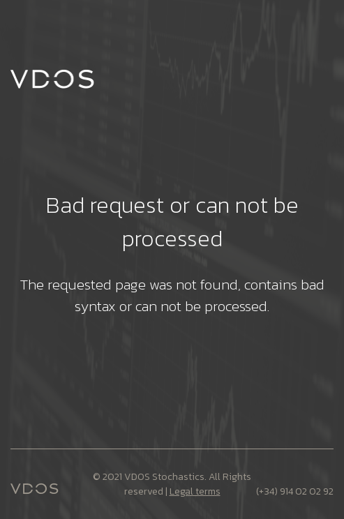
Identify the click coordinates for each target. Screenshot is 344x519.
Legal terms (195, 491)
